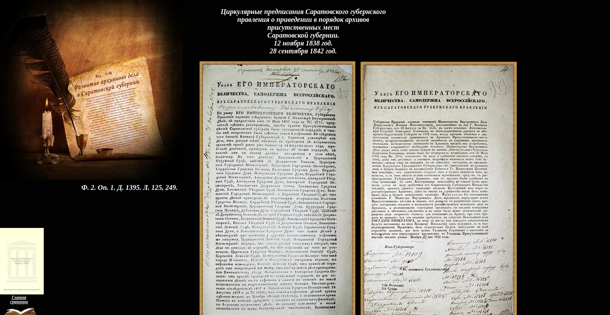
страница (19, 302)
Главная (19, 297)
